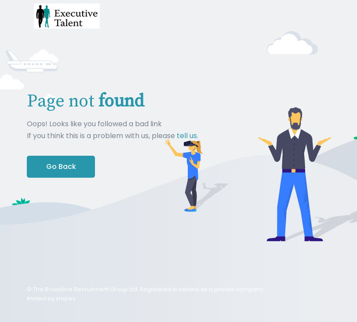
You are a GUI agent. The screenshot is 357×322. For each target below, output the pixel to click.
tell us (187, 136)
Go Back (61, 166)
